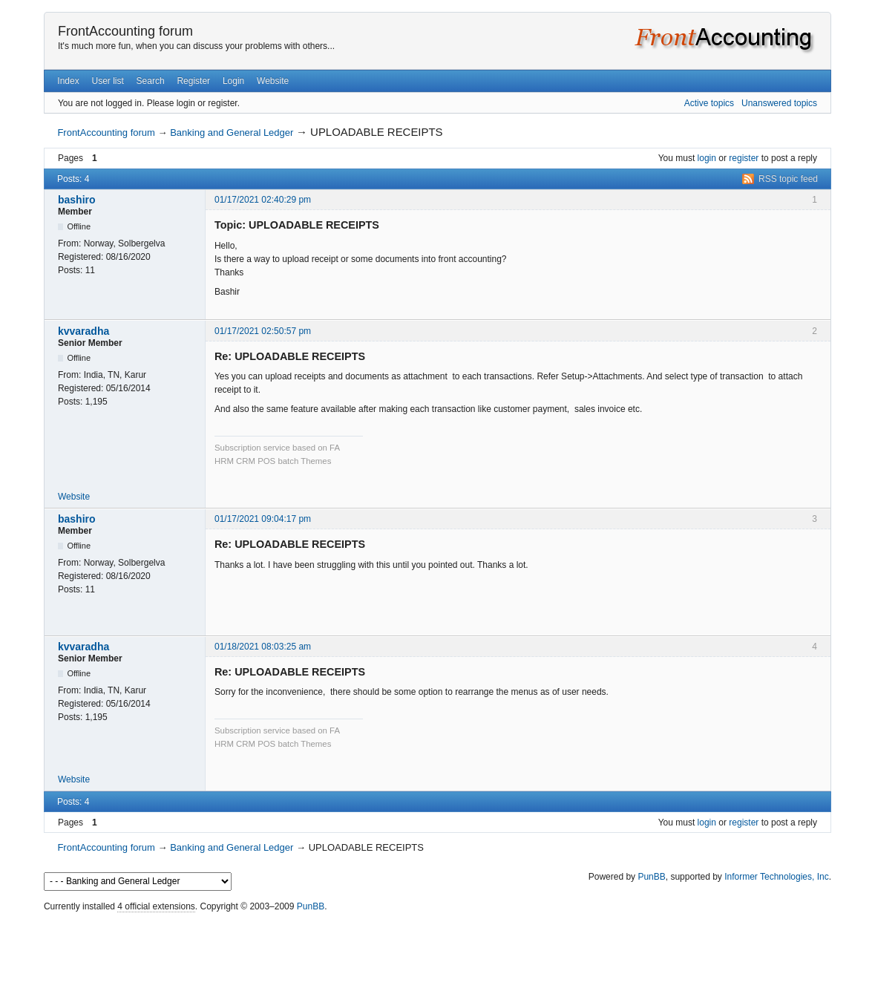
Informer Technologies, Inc (776, 877)
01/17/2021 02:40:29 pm (262, 199)
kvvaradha (83, 331)
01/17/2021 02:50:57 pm (262, 331)
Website (273, 81)
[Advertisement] (438, 949)
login (707, 158)
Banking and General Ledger (231, 132)
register (743, 158)
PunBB (651, 877)
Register (193, 81)
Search (151, 81)
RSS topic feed (788, 179)
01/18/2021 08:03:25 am (262, 646)
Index (68, 81)
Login (233, 81)
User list (107, 81)
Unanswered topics (779, 103)
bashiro (77, 200)
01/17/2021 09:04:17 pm (262, 519)
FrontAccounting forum (125, 31)
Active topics (709, 103)
